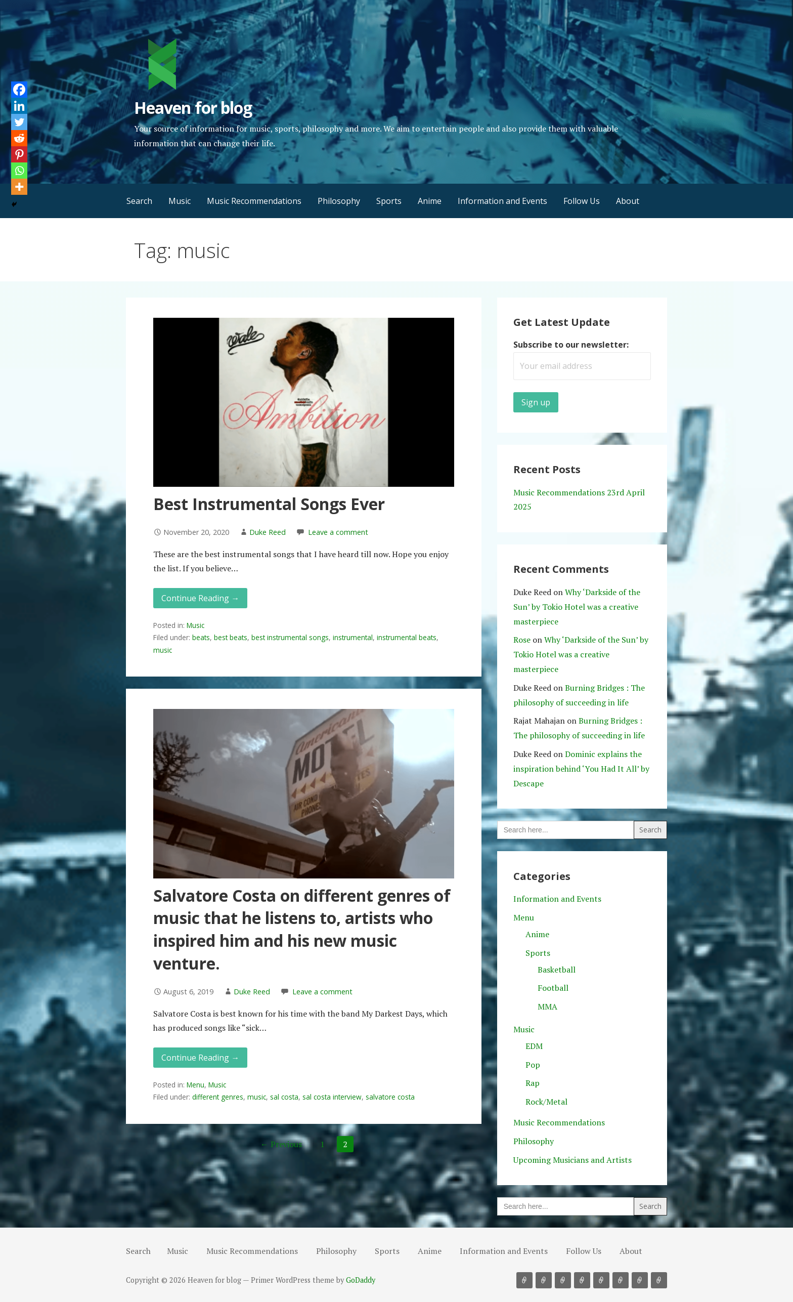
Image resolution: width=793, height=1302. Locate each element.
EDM (534, 1046)
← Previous (281, 1144)
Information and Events (502, 200)
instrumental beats (406, 637)
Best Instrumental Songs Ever (269, 504)
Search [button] (139, 200)
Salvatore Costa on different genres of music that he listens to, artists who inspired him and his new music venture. (302, 929)
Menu (195, 1084)
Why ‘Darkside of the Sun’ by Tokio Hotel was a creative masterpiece (576, 606)
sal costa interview (332, 1097)
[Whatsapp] (19, 170)
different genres (217, 1097)
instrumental (353, 637)
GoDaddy (360, 1280)
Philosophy (339, 200)
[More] (19, 187)
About (627, 200)
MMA (547, 1006)
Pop (532, 1064)
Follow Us (581, 200)
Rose (522, 639)
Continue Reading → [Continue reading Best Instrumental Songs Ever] (200, 598)
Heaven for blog (193, 107)
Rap (532, 1082)
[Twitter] (19, 122)
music (162, 650)
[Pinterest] (19, 154)
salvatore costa (390, 1097)
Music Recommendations (254, 200)
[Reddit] (19, 138)
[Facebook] (19, 89)
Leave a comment (338, 532)
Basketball (557, 969)
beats (201, 637)
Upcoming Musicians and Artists (572, 1159)
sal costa (284, 1097)
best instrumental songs (290, 637)
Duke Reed (267, 532)
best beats (230, 637)
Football (553, 987)
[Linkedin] (19, 106)
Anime (430, 200)
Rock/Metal (546, 1101)
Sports (389, 200)
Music (179, 200)
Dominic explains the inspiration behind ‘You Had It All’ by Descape (581, 768)
